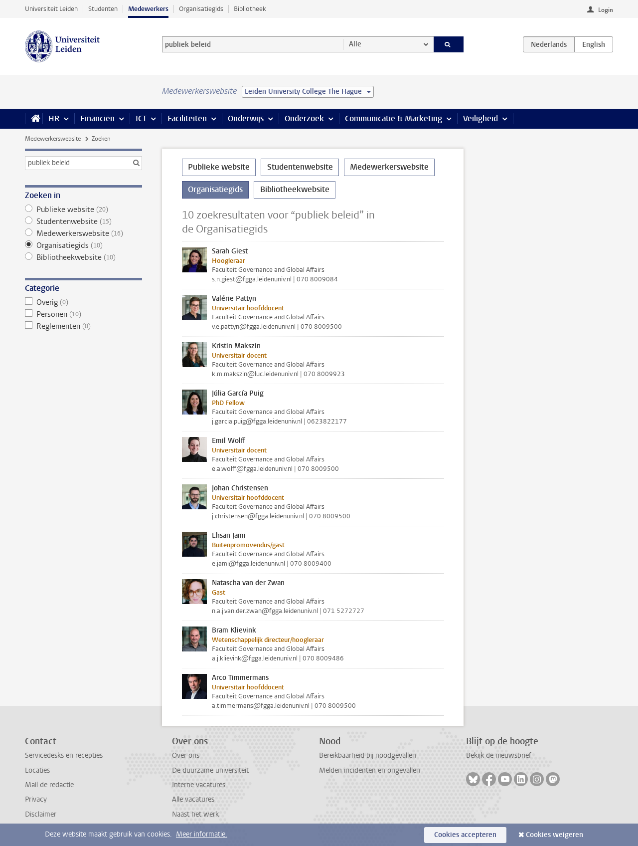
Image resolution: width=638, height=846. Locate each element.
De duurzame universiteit (210, 770)
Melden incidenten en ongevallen (369, 770)
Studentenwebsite (83, 221)
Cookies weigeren (554, 835)
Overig (83, 302)
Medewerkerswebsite (53, 139)
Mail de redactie (49, 785)
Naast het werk (195, 814)
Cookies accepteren (465, 835)
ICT (141, 118)
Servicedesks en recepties (64, 755)
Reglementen (83, 326)
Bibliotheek (250, 8)
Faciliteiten (187, 118)
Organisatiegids (201, 8)
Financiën (97, 118)
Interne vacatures (198, 785)
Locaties (37, 770)
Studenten (103, 8)
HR (53, 118)
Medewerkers (148, 8)
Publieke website (83, 209)
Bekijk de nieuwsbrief (498, 755)
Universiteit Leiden (51, 8)
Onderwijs (246, 118)
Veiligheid (480, 118)
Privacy (36, 799)
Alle (355, 44)
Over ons (185, 755)
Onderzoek (304, 118)
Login (605, 10)
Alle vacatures (193, 799)
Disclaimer (40, 814)
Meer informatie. (201, 834)
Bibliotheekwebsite (83, 257)
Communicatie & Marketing (393, 118)
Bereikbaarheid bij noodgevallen (367, 755)
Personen (83, 314)
